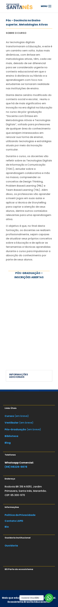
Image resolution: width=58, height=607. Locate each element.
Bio (7, 527)
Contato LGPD (14, 521)
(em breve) (17, 416)
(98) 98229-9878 (16, 467)
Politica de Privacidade (20, 515)
